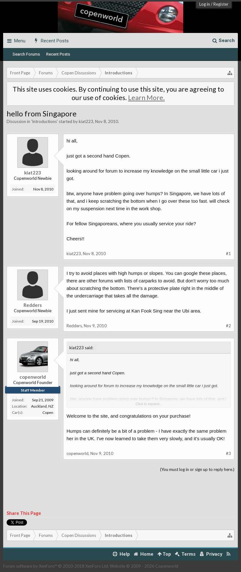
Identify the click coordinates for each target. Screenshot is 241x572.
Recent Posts (58, 54)
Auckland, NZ (42, 406)
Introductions (44, 121)
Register (220, 4)
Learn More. (146, 98)
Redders (33, 305)
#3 (228, 453)
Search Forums (26, 54)
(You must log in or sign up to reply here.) (197, 469)
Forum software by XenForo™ (56, 566)
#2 (228, 325)
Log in (204, 4)
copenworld (32, 377)
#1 (228, 253)
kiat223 (86, 121)
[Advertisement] (120, 491)
